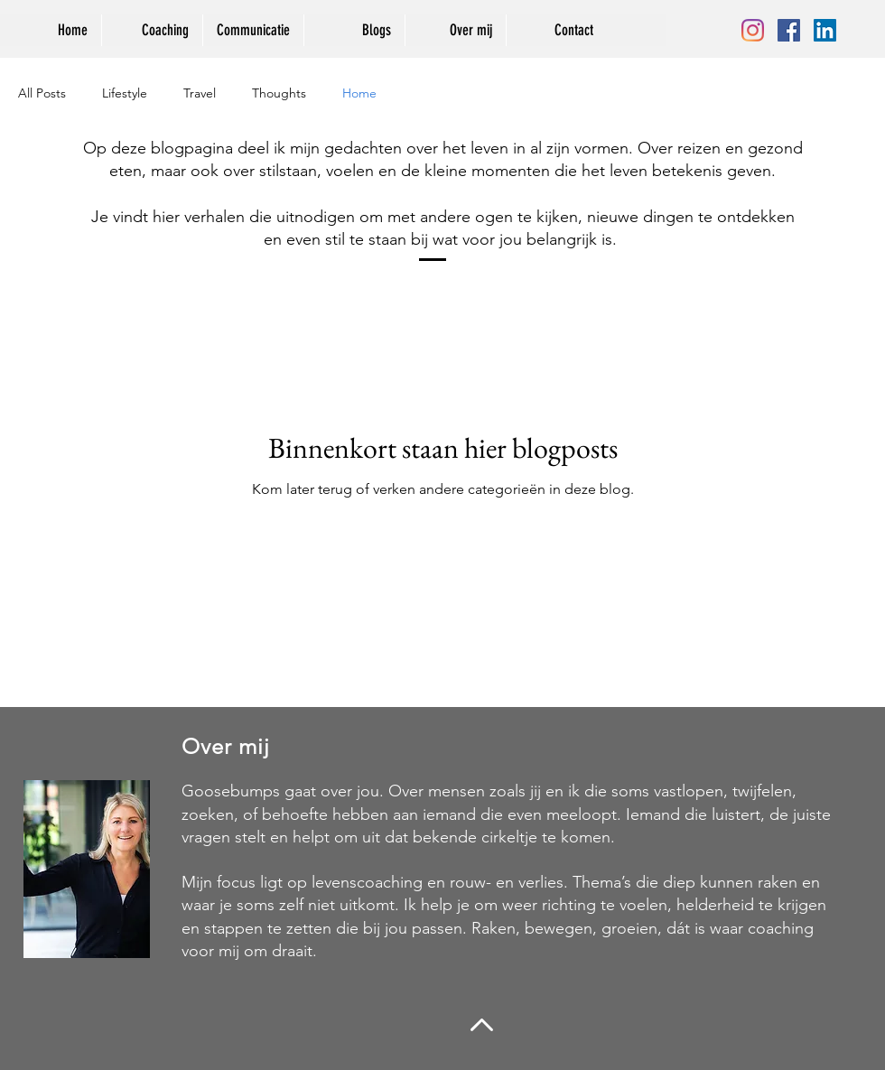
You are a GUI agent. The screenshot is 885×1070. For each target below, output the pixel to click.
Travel (199, 93)
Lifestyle (124, 93)
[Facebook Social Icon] (789, 30)
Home (359, 93)
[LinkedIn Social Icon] (825, 30)
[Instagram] (752, 30)
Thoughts (279, 93)
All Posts (42, 93)
